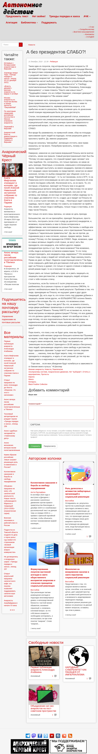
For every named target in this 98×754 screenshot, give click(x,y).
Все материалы (14, 335)
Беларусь (32, 382)
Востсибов (69, 501)
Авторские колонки (45, 458)
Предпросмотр (50, 446)
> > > (12, 610)
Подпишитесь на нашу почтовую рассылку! (14, 305)
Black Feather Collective (38, 384)
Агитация (11, 22)
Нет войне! (39, 16)
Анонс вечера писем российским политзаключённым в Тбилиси (14, 257)
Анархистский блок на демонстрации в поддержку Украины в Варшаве (10, 137)
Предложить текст (17, 16)
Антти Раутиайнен (38, 492)
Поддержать (49, 22)
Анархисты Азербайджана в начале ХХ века (10, 602)
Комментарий (35, 404)
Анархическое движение (58, 372)
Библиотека (29, 22)
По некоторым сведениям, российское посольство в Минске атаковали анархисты (10, 117)
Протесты (45, 374)
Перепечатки (57, 369)
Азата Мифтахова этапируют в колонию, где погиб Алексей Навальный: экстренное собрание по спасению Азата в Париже (11, 190)
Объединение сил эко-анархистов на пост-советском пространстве (43, 708)
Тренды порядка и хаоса (64, 16)
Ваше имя (33, 395)
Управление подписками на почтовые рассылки (11, 319)
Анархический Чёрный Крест (14, 156)
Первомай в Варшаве (9, 128)
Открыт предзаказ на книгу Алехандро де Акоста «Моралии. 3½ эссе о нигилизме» (11, 387)
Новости (31, 45)
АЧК (87, 16)
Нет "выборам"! (75, 372)
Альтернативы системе (38, 372)
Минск (31, 379)
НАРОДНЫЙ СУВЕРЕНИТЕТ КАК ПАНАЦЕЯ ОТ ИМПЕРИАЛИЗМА (75, 671)
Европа (32, 377)
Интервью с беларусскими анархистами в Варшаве (10, 66)
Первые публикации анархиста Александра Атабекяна (43, 670)
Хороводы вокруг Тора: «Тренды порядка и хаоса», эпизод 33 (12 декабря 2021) (11, 77)
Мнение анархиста (36, 369)
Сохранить (35, 446)
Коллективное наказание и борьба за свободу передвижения (44, 485)
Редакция (54, 62)
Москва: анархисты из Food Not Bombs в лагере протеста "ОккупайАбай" (10, 102)
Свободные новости (46, 642)
